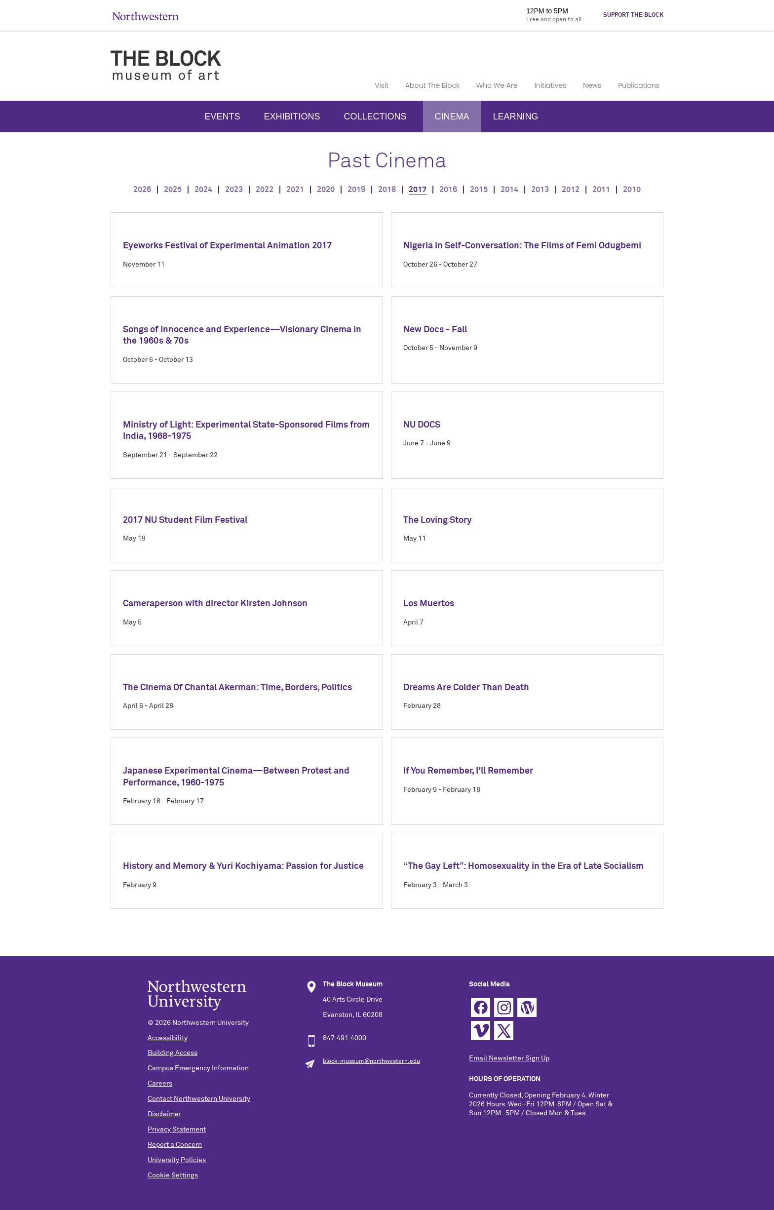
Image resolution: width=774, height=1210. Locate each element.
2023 (234, 190)
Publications (638, 85)
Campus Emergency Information (198, 1068)
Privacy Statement (177, 1129)
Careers (160, 1083)
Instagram (503, 1007)
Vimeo (480, 1030)
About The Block (432, 85)
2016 (448, 190)
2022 (264, 190)
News (592, 85)
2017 (417, 190)
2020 (326, 190)
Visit (381, 85)
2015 (479, 190)
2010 (632, 190)
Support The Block (633, 15)
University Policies (177, 1160)
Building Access (172, 1053)
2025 (173, 190)
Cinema (452, 116)
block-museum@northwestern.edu (371, 1061)
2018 (387, 190)
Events (222, 116)
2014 (509, 190)
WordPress (527, 1007)
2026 (142, 190)
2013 (540, 190)
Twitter (503, 1030)
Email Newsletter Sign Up (509, 1058)
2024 (203, 190)
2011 (601, 190)
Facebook (480, 1007)
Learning (516, 116)
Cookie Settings (173, 1175)
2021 (295, 190)
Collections (375, 116)
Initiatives (551, 85)
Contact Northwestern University (199, 1098)
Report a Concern (175, 1144)
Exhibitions (292, 116)
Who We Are (497, 85)
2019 (356, 190)
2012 (571, 190)
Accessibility (168, 1038)
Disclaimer (164, 1114)
